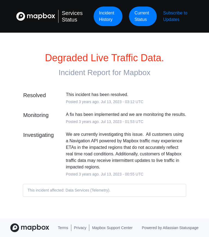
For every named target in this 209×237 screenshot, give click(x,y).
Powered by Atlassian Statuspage (170, 228)
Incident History (106, 16)
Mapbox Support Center (112, 228)
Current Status (141, 16)
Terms (63, 228)
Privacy (80, 228)
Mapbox (136, 72)
